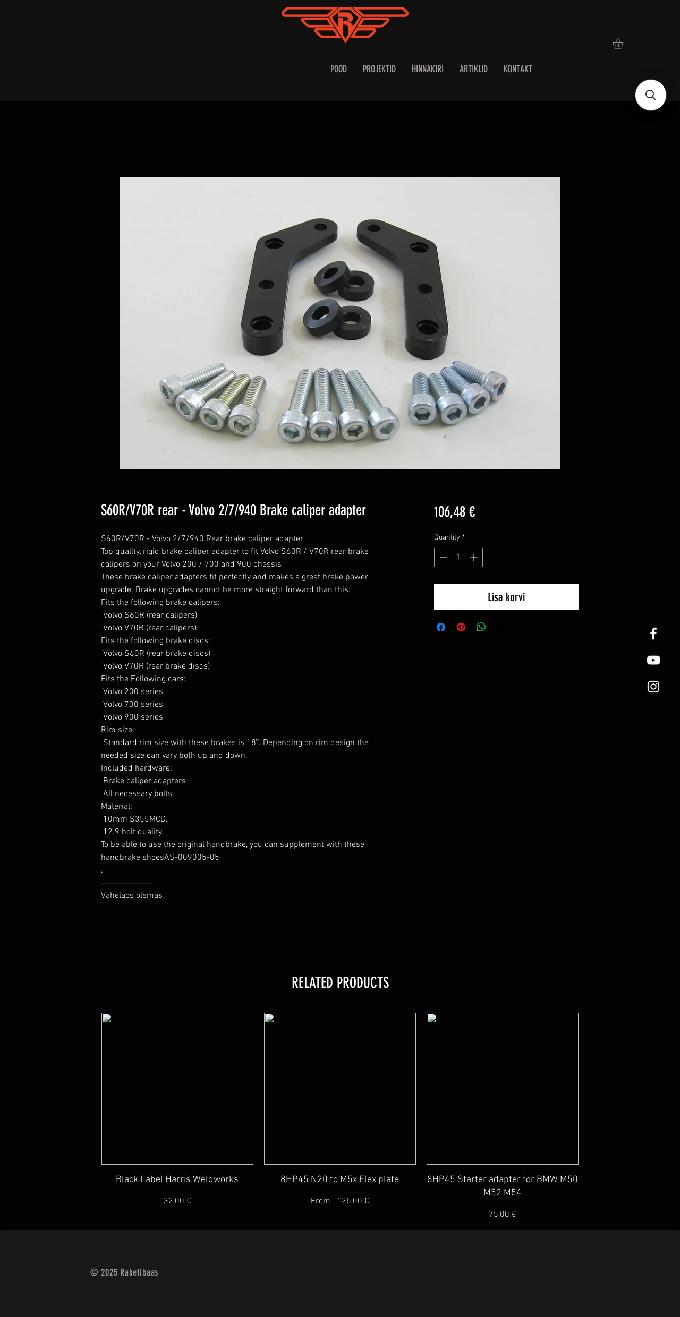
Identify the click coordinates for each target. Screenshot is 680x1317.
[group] (340, 1116)
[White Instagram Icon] (653, 687)
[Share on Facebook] (441, 627)
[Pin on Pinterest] (461, 627)
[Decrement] (442, 557)
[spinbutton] (458, 557)
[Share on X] (501, 627)
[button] (624, 43)
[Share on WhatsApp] (481, 627)
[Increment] (474, 557)
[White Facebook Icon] (653, 634)
